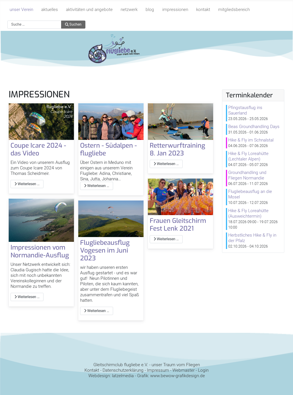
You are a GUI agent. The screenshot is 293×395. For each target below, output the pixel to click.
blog (150, 9)
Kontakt (91, 370)
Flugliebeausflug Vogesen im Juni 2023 (105, 250)
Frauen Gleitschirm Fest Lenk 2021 (178, 224)
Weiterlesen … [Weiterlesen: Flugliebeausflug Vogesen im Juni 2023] (96, 311)
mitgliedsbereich (234, 9)
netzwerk (129, 9)
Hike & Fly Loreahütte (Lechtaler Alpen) (248, 156)
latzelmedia (123, 375)
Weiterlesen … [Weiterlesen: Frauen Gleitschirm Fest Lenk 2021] (166, 239)
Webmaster (183, 370)
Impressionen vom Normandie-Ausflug (40, 251)
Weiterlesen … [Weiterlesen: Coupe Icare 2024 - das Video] (27, 184)
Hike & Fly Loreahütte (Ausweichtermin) (248, 213)
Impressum (158, 370)
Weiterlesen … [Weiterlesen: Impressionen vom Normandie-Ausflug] (27, 297)
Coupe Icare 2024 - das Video (38, 149)
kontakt (203, 9)
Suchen (73, 24)
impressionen (175, 9)
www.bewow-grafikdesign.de (177, 375)
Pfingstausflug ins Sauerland (245, 110)
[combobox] (34, 25)
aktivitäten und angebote (89, 9)
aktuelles (49, 9)
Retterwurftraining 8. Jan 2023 (177, 149)
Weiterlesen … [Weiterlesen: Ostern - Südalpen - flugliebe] (96, 186)
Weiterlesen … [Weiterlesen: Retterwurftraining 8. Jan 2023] (166, 164)
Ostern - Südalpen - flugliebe (108, 149)
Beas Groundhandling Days (253, 126)
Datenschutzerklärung (123, 370)
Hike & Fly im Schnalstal (251, 140)
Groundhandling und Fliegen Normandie (247, 175)
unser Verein (21, 9)
